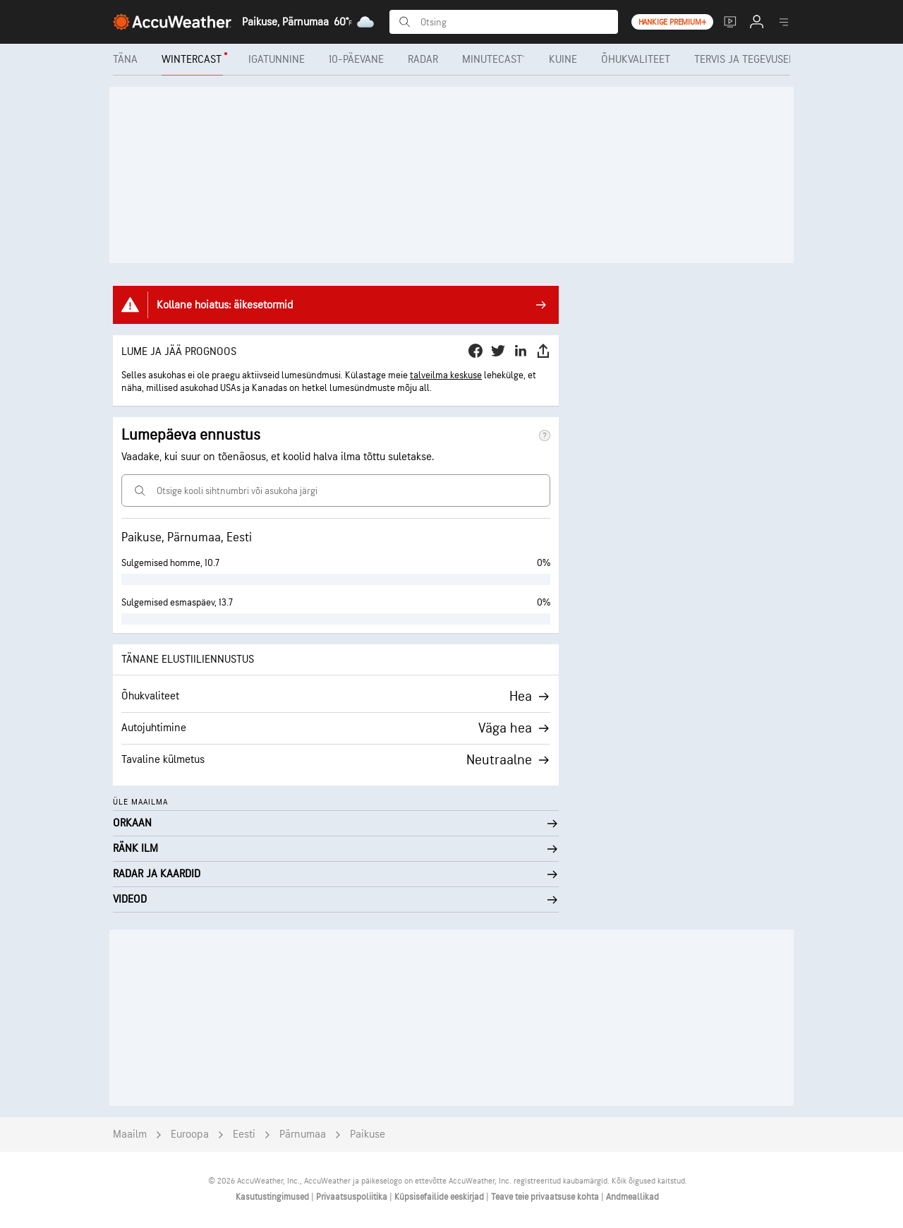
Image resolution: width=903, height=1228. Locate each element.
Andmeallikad (632, 1197)
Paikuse (367, 1134)
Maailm (130, 1134)
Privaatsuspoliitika (352, 1197)
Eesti (244, 1134)
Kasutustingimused (273, 1197)
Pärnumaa (302, 1134)
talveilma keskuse (446, 375)
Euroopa (190, 1134)
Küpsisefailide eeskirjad (440, 1197)
